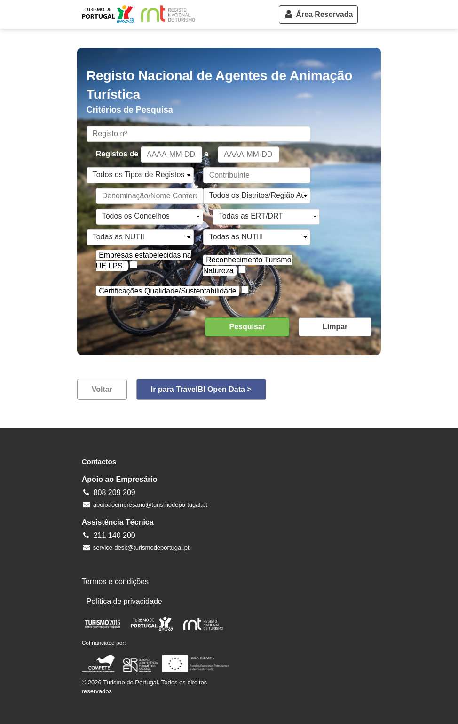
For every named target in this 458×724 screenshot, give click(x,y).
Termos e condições (115, 582)
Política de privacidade (124, 601)
